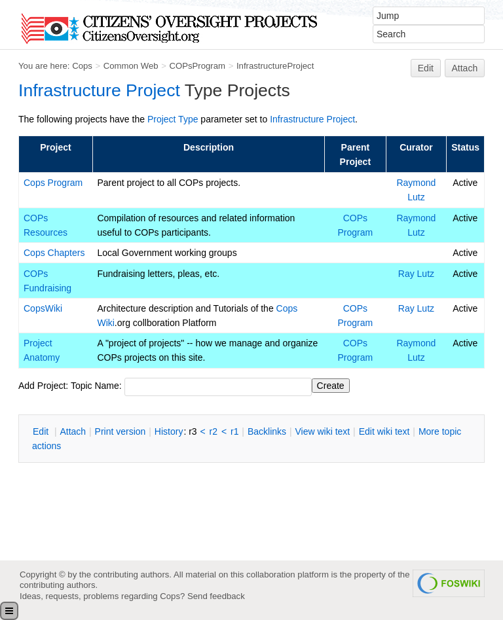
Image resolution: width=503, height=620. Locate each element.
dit (42, 431)
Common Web (130, 66)
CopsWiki (43, 308)
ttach (73, 431)
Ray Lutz (416, 273)
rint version (120, 431)
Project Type (172, 119)
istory (169, 431)
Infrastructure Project (99, 90)
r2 (213, 431)
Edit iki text (384, 431)
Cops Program (53, 182)
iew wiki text (322, 431)
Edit (426, 68)
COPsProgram (197, 66)
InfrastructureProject (275, 66)
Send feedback (216, 596)
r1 (234, 431)
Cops (82, 66)
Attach (465, 68)
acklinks (267, 431)
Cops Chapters (54, 252)
